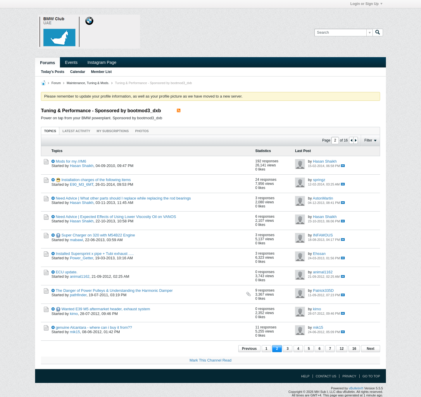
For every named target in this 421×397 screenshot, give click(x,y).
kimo (74, 313)
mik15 (75, 332)
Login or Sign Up (366, 4)
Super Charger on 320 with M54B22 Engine (98, 235)
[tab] (50, 131)
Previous (249, 349)
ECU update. (66, 272)
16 (354, 349)
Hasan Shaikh (82, 165)
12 (342, 349)
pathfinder (78, 295)
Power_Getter (81, 258)
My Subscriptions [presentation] (113, 131)
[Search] (343, 32)
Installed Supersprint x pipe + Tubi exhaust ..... (95, 253)
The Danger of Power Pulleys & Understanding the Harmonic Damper (114, 290)
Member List (101, 72)
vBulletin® (356, 388)
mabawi (76, 240)
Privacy (349, 376)
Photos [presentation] (142, 131)
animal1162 (79, 276)
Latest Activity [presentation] (76, 131)
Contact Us (326, 376)
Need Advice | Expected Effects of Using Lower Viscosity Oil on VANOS (116, 216)
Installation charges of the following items (96, 180)
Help (305, 376)
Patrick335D (323, 290)
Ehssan (319, 253)
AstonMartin (323, 198)
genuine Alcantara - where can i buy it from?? (94, 327)
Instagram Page (101, 62)
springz (319, 180)
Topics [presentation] (50, 131)
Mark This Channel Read (210, 360)
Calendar (77, 72)
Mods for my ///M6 (71, 161)
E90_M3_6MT (81, 184)
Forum (56, 83)
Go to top (371, 376)
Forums (47, 62)
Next (370, 349)
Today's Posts (52, 72)
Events (71, 62)
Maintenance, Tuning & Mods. (88, 83)
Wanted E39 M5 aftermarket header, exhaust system (105, 309)
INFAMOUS (323, 235)
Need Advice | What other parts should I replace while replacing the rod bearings (123, 198)
